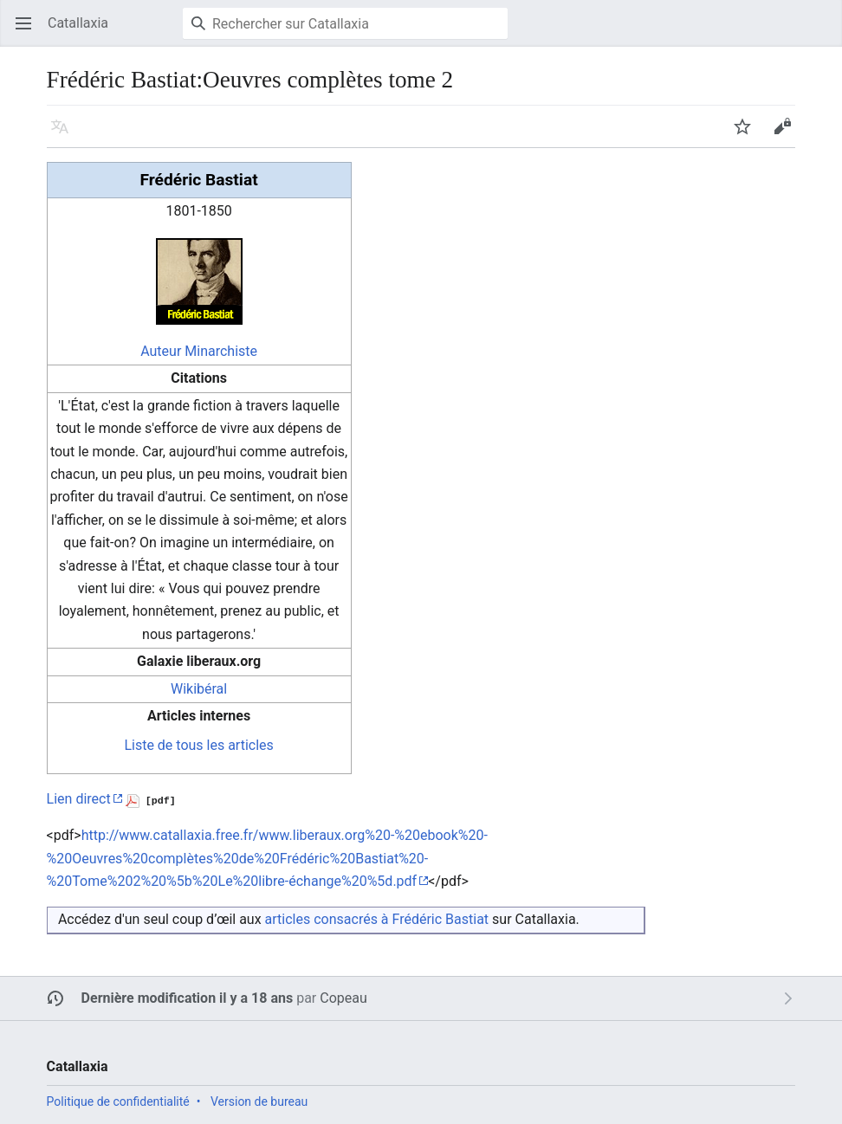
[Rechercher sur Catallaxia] (345, 23)
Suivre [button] (748, 134)
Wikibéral (199, 689)
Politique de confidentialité (118, 1101)
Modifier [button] (788, 134)
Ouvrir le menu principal (29, 31)
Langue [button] (65, 134)
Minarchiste (221, 351)
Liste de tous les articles (198, 745)
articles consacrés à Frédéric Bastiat (377, 919)
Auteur (160, 351)
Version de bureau (259, 1101)
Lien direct (79, 799)
